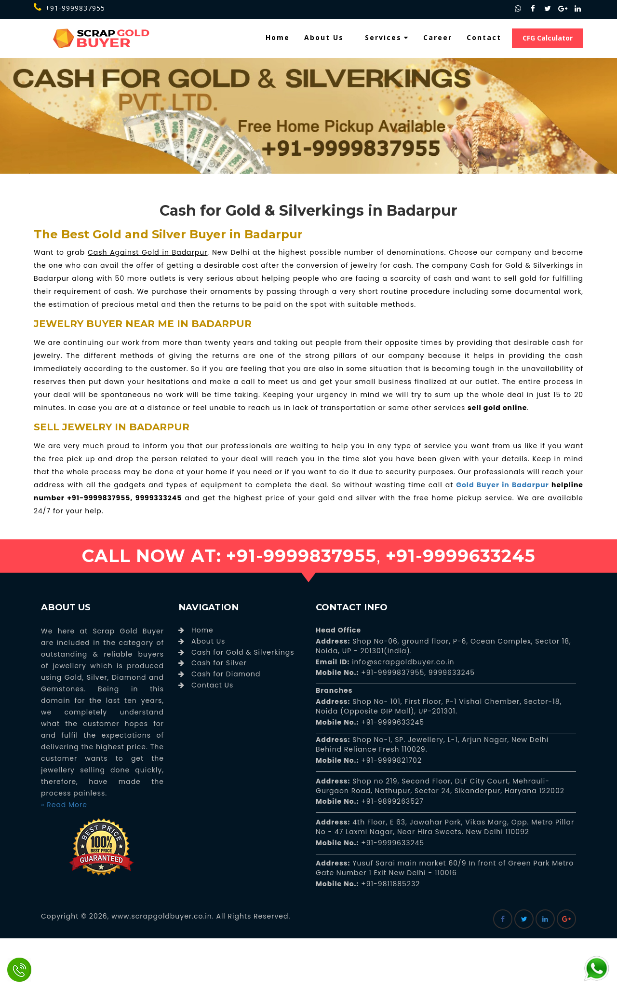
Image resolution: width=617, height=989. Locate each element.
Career (437, 37)
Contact (484, 37)
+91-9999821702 (390, 760)
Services (387, 37)
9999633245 (450, 672)
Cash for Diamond (225, 674)
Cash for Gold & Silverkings (243, 652)
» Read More (64, 805)
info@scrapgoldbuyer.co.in (401, 662)
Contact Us (212, 685)
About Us (324, 37)
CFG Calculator (548, 37)
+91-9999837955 (69, 8)
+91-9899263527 (392, 801)
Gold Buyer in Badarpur (502, 485)
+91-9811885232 (389, 884)
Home (278, 37)
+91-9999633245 (392, 722)
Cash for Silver (219, 663)
